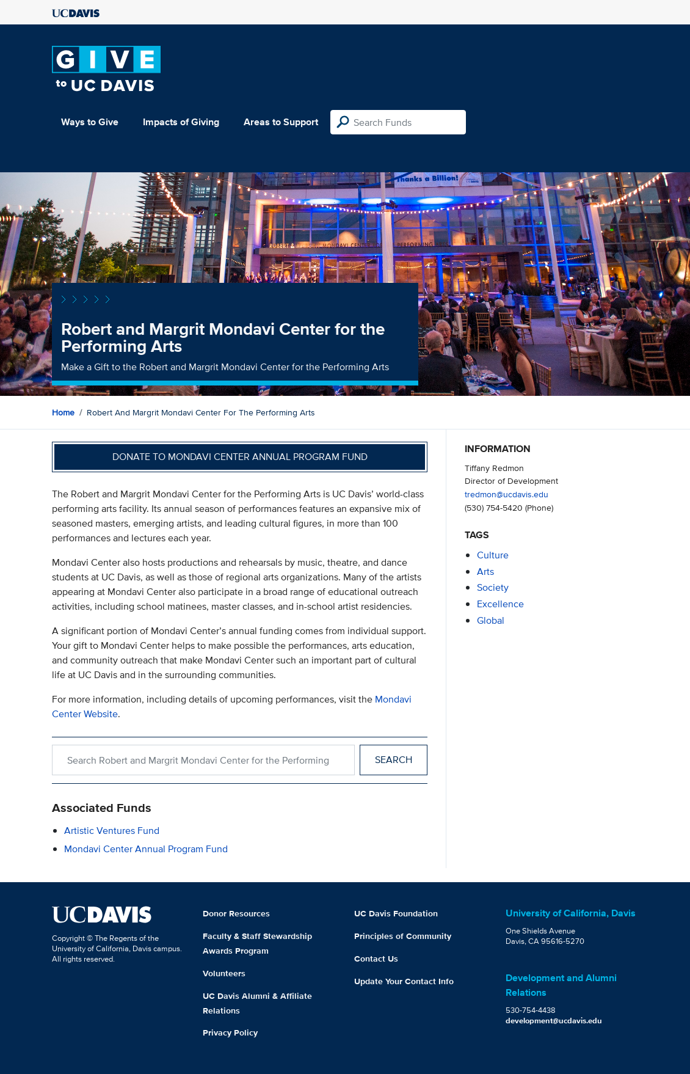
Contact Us (376, 958)
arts (485, 571)
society (493, 587)
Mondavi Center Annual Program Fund (146, 849)
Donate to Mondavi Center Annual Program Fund (240, 457)
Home (63, 412)
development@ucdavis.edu (554, 1020)
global (490, 620)
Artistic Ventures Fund (111, 831)
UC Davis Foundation (396, 913)
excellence (500, 604)
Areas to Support (281, 122)
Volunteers (224, 973)
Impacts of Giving (181, 122)
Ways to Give (89, 122)
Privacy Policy (230, 1032)
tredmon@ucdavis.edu (506, 494)
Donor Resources (236, 913)
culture (493, 555)
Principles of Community (402, 936)
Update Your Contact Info (404, 981)
